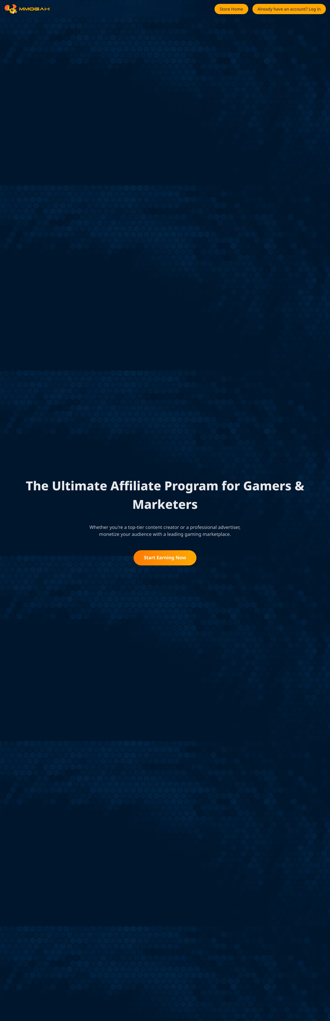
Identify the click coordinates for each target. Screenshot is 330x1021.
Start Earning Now (165, 558)
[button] (231, 9)
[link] (10, 9)
